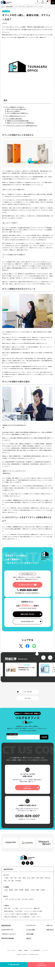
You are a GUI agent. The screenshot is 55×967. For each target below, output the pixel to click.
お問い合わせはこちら (27, 585)
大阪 (9, 882)
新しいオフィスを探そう (13, 111)
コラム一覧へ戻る (27, 692)
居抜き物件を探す (13, 964)
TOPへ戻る (27, 699)
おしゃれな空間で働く (24, 918)
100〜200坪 (25, 901)
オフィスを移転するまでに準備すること (18, 113)
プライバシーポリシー (11, 952)
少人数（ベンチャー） (36, 918)
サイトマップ (45, 952)
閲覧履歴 (42, 2)
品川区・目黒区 (31, 879)
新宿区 (24, 879)
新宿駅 (16, 891)
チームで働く (15, 910)
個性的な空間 (33, 915)
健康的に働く (37, 910)
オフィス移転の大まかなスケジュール (15, 116)
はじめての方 (36, 2)
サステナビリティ (31, 927)
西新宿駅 (27, 891)
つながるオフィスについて (8, 936)
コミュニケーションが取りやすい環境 (33, 913)
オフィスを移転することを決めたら (14, 107)
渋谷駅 (6, 891)
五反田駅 (43, 891)
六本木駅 (32, 891)
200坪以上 (31, 901)
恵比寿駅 (11, 891)
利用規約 (20, 952)
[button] (50, 658)
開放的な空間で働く (9, 913)
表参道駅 (21, 891)
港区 (16, 879)
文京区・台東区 (39, 879)
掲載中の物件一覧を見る (27, 615)
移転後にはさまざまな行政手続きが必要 (18, 121)
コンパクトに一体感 (9, 915)
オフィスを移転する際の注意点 (13, 119)
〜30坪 (6, 901)
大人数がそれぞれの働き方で (22, 915)
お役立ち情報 (30, 936)
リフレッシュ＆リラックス (26, 910)
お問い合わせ (50, 931)
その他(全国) (18, 882)
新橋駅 (37, 891)
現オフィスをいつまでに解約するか (16, 109)
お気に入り (47, 2)
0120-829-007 (29, 590)
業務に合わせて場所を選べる (11, 918)
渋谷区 (19, 879)
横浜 (5, 882)
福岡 (12, 882)
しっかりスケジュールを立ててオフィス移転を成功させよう (21, 126)
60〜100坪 (17, 901)
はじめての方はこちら (27, 622)
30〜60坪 (11, 901)
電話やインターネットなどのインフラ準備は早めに (21, 123)
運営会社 (26, 952)
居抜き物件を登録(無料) (7, 940)
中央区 (11, 879)
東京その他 (47, 879)
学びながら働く (19, 913)
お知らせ (28, 940)
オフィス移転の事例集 (35, 952)
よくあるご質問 (30, 931)
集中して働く (7, 910)
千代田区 (6, 879)
